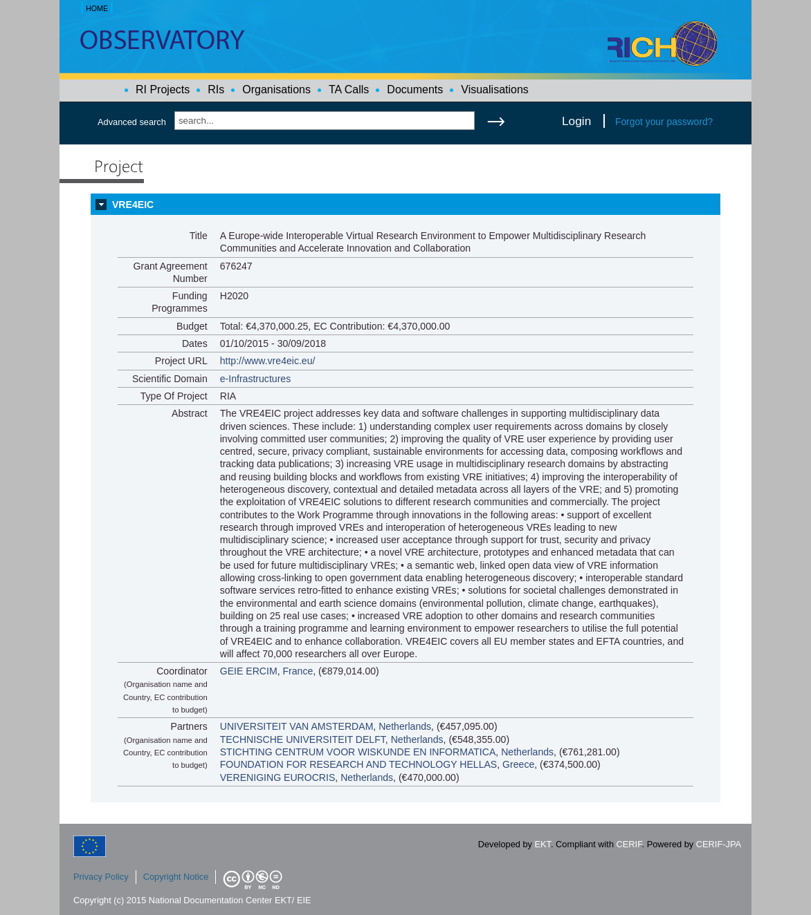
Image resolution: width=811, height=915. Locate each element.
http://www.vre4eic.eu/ (268, 360)
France (297, 671)
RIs (216, 89)
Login (576, 121)
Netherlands (405, 726)
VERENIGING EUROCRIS (278, 777)
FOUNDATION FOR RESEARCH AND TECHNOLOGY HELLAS (359, 764)
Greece (518, 764)
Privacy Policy (101, 876)
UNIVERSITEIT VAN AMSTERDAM (297, 726)
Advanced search (132, 122)
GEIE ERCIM (248, 671)
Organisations (276, 89)
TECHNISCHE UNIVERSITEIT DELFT (302, 739)
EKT (543, 844)
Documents (415, 89)
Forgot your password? (664, 121)
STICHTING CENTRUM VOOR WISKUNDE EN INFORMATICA (358, 751)
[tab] (405, 205)
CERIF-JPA (718, 844)
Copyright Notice (176, 876)
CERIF (629, 844)
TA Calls (349, 89)
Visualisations (495, 89)
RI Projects (163, 89)
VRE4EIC (133, 204)
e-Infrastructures (255, 378)
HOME (97, 8)
